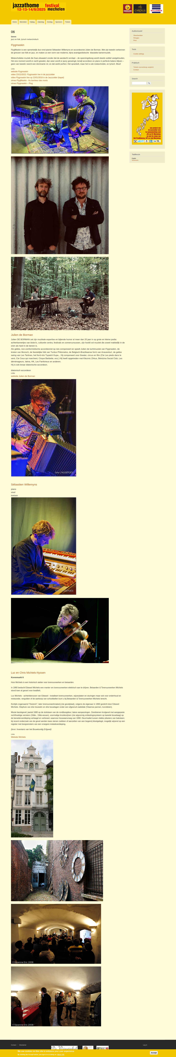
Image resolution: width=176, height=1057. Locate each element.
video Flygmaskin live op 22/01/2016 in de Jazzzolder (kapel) (37, 77)
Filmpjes (136, 38)
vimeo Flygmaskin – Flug (22, 83)
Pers (135, 40)
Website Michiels (18, 737)
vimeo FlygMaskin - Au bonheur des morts (29, 80)
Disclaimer (22, 1045)
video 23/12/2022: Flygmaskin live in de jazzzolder (33, 74)
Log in (145, 1045)
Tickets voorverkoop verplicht (143, 67)
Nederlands (135, 160)
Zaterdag (41, 22)
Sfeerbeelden (138, 35)
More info (60, 1054)
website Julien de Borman (23, 376)
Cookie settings (138, 54)
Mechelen (23, 22)
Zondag (49, 22)
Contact (136, 70)
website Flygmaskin (19, 71)
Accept (154, 1053)
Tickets (67, 22)
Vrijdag (32, 22)
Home (14, 22)
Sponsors (58, 22)
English (134, 158)
